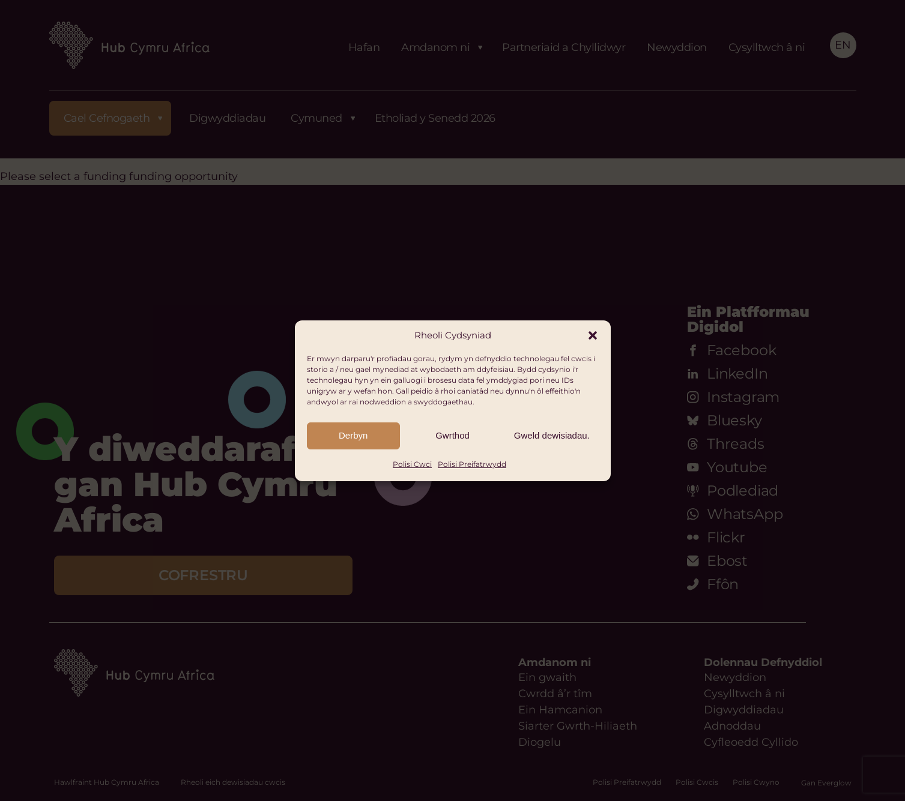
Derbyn (353, 435)
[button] (593, 335)
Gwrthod (452, 435)
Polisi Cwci (412, 464)
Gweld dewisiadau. (552, 435)
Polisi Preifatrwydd (472, 464)
